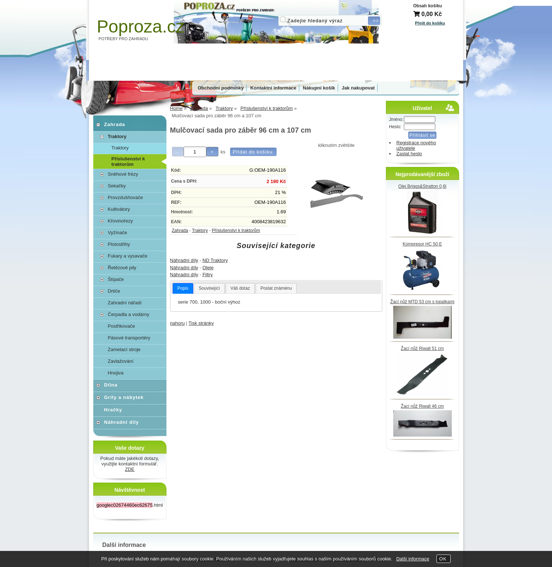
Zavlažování (121, 361)
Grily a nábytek (124, 397)
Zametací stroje (124, 349)
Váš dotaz (240, 288)
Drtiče (114, 291)
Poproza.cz (141, 26)
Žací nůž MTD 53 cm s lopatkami (422, 301)
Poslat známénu (276, 288)
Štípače (116, 279)
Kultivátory (119, 209)
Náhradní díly (184, 260)
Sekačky (117, 186)
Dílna (111, 385)
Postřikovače (121, 326)
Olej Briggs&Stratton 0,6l (422, 186)
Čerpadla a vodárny (128, 314)
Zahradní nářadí (125, 302)
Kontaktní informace (273, 88)
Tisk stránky (201, 323)
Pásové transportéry (129, 337)
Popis (182, 288)
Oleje (207, 267)
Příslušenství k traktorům (236, 230)
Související (209, 288)
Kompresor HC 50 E (422, 244)
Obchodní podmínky (221, 88)
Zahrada (180, 230)
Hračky (113, 409)
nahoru (177, 323)
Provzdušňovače (125, 197)
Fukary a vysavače (127, 256)
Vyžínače (117, 232)
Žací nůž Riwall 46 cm (422, 406)
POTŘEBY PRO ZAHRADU (124, 39)
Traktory (200, 230)
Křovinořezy (120, 221)
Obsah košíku (427, 5)
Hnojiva (116, 373)
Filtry (207, 274)
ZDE (130, 469)
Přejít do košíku (430, 23)
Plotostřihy (119, 244)
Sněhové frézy (123, 174)
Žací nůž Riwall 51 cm (422, 348)
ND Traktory (215, 260)
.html (130, 505)
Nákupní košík (319, 88)
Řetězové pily (122, 267)
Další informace (412, 559)
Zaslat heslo (409, 153)
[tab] (183, 288)
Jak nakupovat (358, 88)
